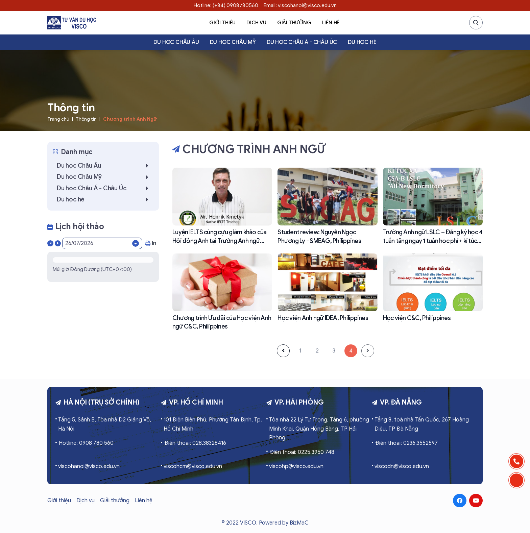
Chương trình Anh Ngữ (130, 119)
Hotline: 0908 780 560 (86, 443)
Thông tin (86, 119)
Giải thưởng (294, 23)
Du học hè (362, 42)
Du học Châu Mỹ (233, 42)
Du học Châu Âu (176, 42)
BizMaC (299, 522)
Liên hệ (331, 23)
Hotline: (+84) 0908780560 (226, 5)
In (150, 243)
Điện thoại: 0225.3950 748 (302, 452)
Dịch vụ (256, 23)
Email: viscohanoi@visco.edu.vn (300, 5)
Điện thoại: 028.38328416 (195, 443)
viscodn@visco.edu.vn (402, 466)
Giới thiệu (222, 23)
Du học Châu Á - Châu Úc (302, 42)
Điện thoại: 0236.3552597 (406, 443)
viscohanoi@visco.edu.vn (89, 466)
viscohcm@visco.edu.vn (193, 466)
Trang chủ (58, 119)
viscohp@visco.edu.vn (296, 466)
